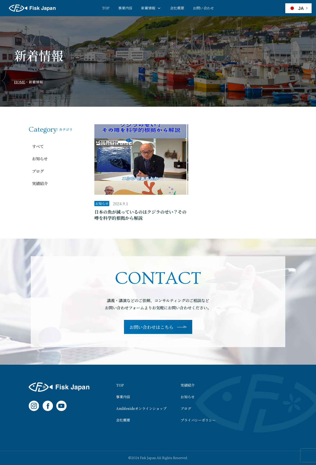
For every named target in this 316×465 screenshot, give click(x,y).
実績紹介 (40, 183)
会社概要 (177, 8)
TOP (106, 8)
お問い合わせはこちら (151, 327)
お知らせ (40, 158)
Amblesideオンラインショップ (141, 408)
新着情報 (148, 8)
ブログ (38, 171)
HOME (19, 82)
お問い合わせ (203, 8)
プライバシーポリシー (198, 420)
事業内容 (125, 8)
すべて (38, 146)
